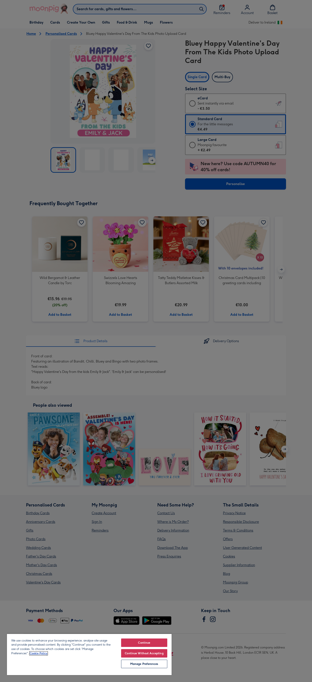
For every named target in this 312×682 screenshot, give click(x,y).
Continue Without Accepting (144, 653)
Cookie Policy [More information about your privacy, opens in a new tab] (38, 653)
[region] (89, 654)
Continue (144, 642)
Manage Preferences (144, 664)
